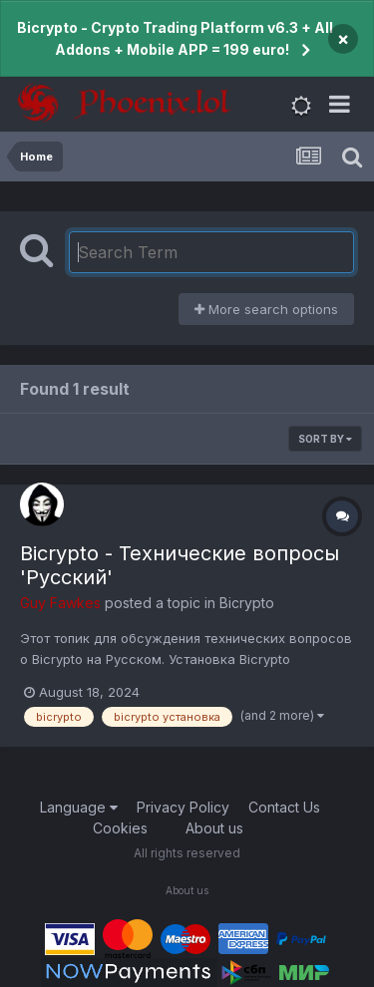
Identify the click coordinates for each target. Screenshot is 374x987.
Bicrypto (246, 602)
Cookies (120, 828)
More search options (266, 309)
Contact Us (284, 807)
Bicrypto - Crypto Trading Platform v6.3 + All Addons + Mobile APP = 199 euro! (175, 38)
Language (79, 807)
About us (214, 828)
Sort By (325, 439)
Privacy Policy (183, 807)
